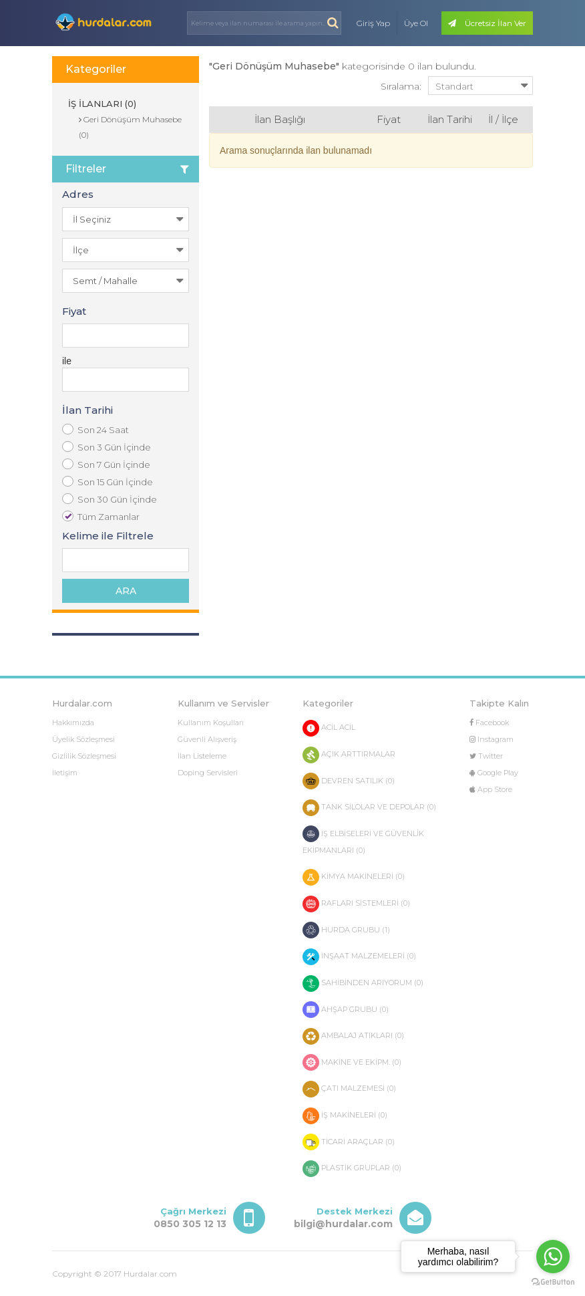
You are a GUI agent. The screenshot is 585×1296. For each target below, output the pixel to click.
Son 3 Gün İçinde (106, 446)
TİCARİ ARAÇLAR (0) (349, 1142)
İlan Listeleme (202, 756)
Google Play (493, 772)
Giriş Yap (373, 23)
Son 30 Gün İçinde (109, 499)
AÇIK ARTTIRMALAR (349, 755)
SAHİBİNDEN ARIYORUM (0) (363, 983)
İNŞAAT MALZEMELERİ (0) (359, 956)
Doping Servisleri (208, 772)
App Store (490, 789)
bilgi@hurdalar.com (343, 1224)
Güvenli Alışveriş (207, 739)
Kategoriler (95, 69)
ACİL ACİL (329, 728)
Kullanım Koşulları (211, 722)
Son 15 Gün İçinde (107, 481)
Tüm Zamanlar (101, 516)
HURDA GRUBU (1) (346, 930)
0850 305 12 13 (190, 1224)
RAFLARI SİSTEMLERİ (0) (356, 904)
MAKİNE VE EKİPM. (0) (352, 1062)
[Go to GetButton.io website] (553, 1282)
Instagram (491, 739)
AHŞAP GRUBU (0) (346, 1009)
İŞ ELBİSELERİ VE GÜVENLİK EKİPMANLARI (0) (363, 840)
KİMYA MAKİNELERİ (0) (354, 877)
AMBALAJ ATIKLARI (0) (353, 1036)
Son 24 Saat (95, 429)
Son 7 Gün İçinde (106, 464)
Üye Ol (416, 23)
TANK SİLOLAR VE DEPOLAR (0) (369, 807)
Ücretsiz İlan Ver (487, 23)
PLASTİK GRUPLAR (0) (352, 1168)
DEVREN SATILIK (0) (349, 781)
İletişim (64, 772)
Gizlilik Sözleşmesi (84, 756)
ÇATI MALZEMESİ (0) (349, 1089)
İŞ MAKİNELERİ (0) (345, 1116)
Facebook (489, 722)
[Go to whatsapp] (553, 1256)
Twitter (486, 756)
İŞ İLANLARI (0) (100, 103)
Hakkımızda (73, 722)
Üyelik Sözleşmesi (83, 739)
